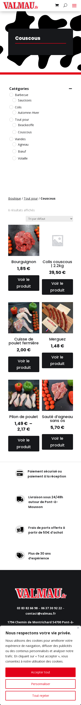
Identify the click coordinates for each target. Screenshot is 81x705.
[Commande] (49, 219)
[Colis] (11, 107)
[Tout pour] (11, 119)
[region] (40, 665)
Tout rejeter (40, 696)
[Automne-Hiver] (14, 112)
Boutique (14, 198)
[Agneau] (14, 144)
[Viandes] (11, 138)
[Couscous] (14, 132)
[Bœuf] (14, 151)
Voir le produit (24, 283)
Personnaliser (40, 684)
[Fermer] (78, 628)
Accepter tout (40, 672)
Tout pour (31, 198)
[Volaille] (14, 158)
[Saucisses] (14, 100)
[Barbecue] (11, 94)
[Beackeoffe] (14, 125)
